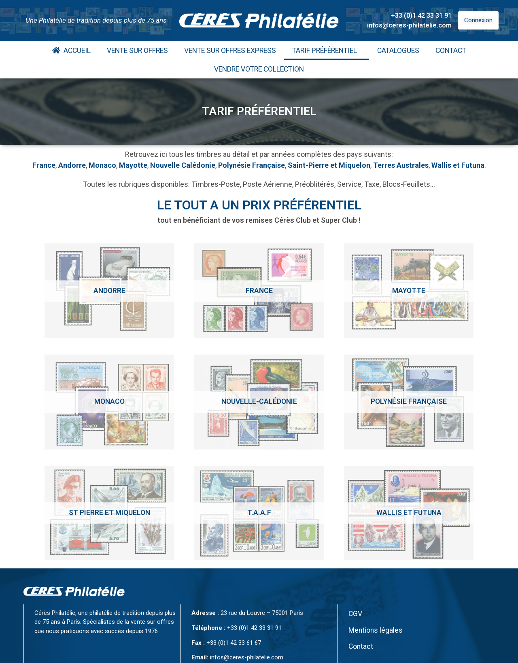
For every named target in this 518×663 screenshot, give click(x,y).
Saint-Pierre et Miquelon (329, 165)
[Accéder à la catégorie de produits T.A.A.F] (259, 513)
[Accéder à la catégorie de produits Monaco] (109, 402)
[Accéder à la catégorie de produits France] (259, 290)
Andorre (72, 165)
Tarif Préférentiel (326, 50)
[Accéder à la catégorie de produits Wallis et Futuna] (408, 513)
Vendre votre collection (259, 69)
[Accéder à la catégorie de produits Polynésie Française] (408, 402)
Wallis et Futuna (457, 165)
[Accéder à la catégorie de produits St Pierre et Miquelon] (109, 513)
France (43, 165)
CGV (355, 614)
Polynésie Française (251, 165)
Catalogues (398, 50)
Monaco (102, 165)
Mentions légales (375, 630)
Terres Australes (401, 165)
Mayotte (133, 165)
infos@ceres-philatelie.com (409, 25)
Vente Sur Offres (137, 50)
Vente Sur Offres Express (230, 50)
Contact (450, 50)
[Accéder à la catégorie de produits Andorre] (109, 290)
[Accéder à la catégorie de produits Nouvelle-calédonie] (259, 402)
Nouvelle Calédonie (182, 165)
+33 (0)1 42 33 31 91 (421, 15)
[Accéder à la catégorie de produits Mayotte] (408, 290)
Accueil (71, 50)
